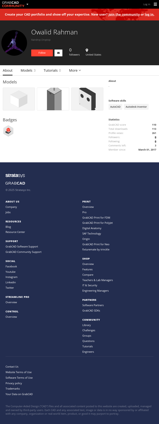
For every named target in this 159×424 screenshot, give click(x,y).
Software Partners (93, 305)
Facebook (11, 266)
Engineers (88, 351)
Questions (88, 341)
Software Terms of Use (19, 377)
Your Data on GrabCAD (19, 394)
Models (28, 70)
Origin (86, 239)
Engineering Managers (95, 290)
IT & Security (89, 285)
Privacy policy (14, 383)
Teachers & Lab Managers (97, 280)
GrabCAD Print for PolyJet (97, 222)
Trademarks (13, 388)
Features (87, 269)
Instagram (12, 277)
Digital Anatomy (91, 228)
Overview (11, 302)
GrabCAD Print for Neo (95, 244)
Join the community (124, 14)
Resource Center (15, 232)
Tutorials (52, 70)
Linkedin (11, 282)
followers (74, 51)
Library (86, 325)
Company (11, 207)
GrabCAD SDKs (91, 310)
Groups (86, 335)
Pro (84, 212)
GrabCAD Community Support (23, 252)
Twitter (10, 287)
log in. (149, 14)
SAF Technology (91, 233)
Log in (146, 4)
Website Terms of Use (19, 372)
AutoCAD (115, 106)
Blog (8, 226)
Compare (87, 274)
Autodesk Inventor (136, 106)
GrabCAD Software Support (22, 246)
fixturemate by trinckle (95, 249)
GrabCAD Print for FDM (96, 217)
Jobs (8, 212)
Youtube (10, 271)
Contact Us (12, 366)
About (7, 70)
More (75, 70)
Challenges (88, 330)
